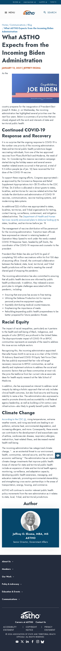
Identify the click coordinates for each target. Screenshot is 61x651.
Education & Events (11, 591)
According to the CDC (14, 419)
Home (5, 25)
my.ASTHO (43, 2)
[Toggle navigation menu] (8, 12)
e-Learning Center (30, 2)
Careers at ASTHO (24, 622)
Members (6, 569)
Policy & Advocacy (10, 584)
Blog (30, 25)
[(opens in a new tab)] (17, 642)
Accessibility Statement (9, 628)
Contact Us (53, 2)
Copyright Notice (31, 628)
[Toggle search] (51, 12)
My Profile (17, 2)
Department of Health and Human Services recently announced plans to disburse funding (29, 218)
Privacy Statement (49, 628)
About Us (6, 561)
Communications (18, 25)
